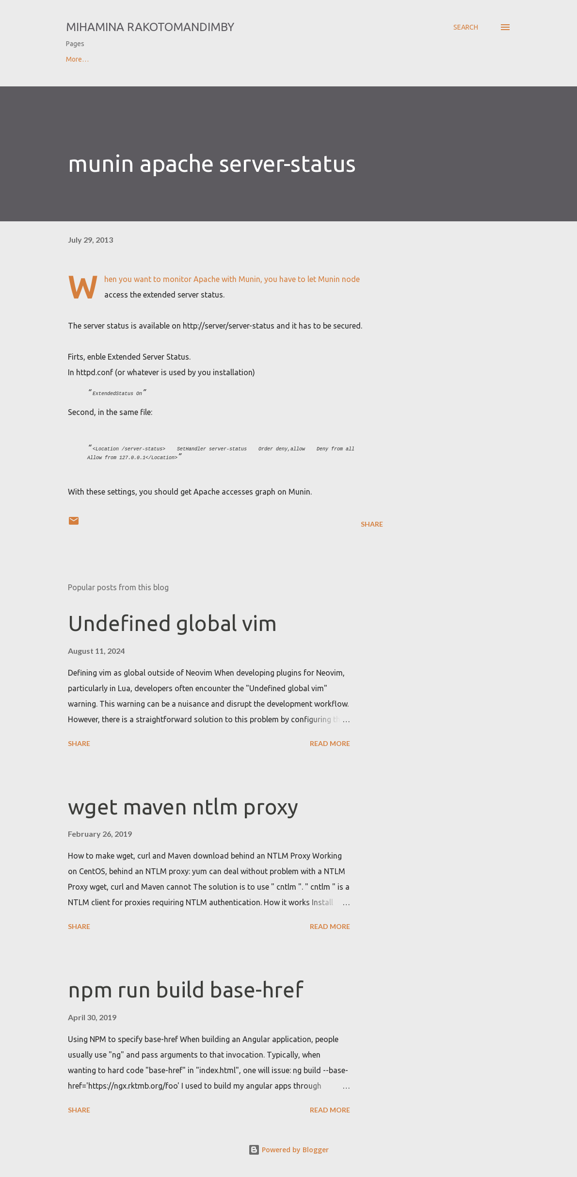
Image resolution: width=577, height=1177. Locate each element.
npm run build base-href (186, 989)
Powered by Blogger (288, 1149)
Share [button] (372, 524)
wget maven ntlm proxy (183, 806)
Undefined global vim (172, 623)
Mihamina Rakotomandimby (150, 26)
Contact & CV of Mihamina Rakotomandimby (177, 59)
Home (74, 59)
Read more (330, 743)
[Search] (465, 27)
